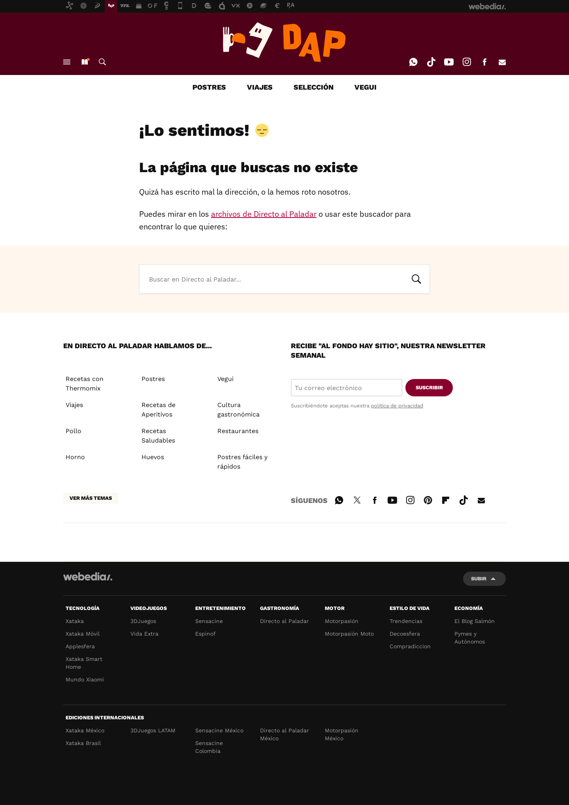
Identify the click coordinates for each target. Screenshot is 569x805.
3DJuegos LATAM (152, 730)
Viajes (74, 405)
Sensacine (209, 621)
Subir (478, 579)
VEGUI (365, 87)
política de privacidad (397, 406)
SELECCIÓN (313, 87)
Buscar (102, 62)
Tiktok (431, 62)
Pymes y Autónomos (469, 637)
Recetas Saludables (158, 435)
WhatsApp (413, 62)
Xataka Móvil (83, 633)
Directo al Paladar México (284, 734)
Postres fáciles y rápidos (242, 461)
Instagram (466, 62)
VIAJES (260, 87)
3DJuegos (143, 621)
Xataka (75, 621)
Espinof (205, 633)
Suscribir (429, 387)
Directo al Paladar (284, 621)
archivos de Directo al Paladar (264, 213)
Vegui (225, 379)
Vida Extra (144, 633)
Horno (75, 457)
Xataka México (85, 730)
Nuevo (84, 62)
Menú (66, 62)
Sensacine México (219, 730)
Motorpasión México (341, 734)
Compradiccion (410, 646)
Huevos (152, 457)
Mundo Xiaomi (85, 679)
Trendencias (406, 621)
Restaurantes (237, 431)
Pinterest (428, 499)
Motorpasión (341, 621)
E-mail (502, 62)
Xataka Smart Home (84, 663)
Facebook (484, 62)
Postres (153, 379)
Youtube (449, 62)
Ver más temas (91, 498)
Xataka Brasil (83, 743)
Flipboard (445, 499)
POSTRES (209, 87)
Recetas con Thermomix (85, 383)
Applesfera (80, 646)
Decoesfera (405, 633)
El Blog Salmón (474, 621)
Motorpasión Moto (349, 633)
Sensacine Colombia (209, 747)
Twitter (356, 499)
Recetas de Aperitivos (158, 409)
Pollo (73, 431)
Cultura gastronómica (238, 409)
